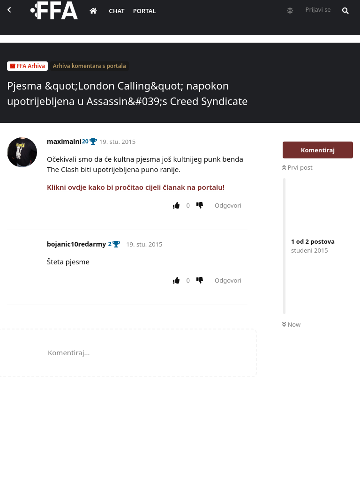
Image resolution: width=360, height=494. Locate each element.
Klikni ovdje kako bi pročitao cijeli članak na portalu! (136, 187)
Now (291, 324)
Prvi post (297, 167)
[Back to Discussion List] (16, 16)
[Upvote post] (178, 206)
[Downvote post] (201, 206)
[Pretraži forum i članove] (351, 16)
